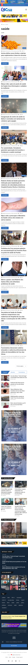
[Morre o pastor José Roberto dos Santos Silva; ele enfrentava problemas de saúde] (14, 269)
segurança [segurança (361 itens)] (21, 605)
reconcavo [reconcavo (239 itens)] (10, 605)
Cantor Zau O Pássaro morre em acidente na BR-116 (6, 508)
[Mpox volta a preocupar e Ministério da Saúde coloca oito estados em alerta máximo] (14, 205)
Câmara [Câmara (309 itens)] (17, 600)
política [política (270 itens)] (22, 602)
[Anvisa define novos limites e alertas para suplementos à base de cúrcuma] (14, 42)
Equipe (13, 657)
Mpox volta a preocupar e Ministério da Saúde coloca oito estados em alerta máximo (13, 218)
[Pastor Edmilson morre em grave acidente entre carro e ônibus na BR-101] (5, 577)
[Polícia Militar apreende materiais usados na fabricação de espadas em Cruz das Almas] (7, 484)
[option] (14, 530)
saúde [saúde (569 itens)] (15, 605)
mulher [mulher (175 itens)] (13, 602)
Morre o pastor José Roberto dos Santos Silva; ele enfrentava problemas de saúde (12, 282)
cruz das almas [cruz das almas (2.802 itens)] (11, 600)
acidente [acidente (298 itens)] (3, 597)
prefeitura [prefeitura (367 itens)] (4, 605)
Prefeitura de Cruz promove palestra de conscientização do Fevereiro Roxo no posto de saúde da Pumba (13, 250)
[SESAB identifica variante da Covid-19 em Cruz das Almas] (5, 398)
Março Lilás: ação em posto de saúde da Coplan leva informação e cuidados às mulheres (14, 86)
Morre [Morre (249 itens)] (8, 602)
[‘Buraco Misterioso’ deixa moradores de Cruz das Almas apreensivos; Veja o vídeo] (5, 391)
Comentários (22, 372)
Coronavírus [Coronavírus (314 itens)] (19, 597)
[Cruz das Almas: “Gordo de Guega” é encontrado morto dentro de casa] (5, 378)
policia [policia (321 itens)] (17, 602)
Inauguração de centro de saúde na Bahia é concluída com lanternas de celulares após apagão (13, 119)
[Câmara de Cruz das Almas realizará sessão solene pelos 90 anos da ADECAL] (23, 587)
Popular (5, 372)
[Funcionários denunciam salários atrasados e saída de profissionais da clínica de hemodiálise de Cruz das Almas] (14, 337)
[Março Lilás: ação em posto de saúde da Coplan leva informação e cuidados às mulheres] (14, 73)
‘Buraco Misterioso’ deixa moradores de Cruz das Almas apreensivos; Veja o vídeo (17, 391)
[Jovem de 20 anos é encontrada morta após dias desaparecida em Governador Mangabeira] (14, 587)
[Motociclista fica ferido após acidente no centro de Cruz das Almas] (5, 587)
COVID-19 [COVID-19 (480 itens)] (4, 600)
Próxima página (21, 366)
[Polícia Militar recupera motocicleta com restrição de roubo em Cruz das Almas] (21, 484)
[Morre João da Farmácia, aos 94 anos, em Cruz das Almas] (5, 405)
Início (3, 24)
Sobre (10, 657)
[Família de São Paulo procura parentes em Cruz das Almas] (5, 384)
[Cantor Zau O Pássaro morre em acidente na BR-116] (7, 501)
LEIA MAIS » (4, 63)
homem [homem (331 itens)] (3, 602)
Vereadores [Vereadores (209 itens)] (4, 607)
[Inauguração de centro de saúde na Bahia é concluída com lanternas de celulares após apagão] (14, 106)
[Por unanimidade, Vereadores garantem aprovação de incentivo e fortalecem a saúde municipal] (14, 137)
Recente (13, 372)
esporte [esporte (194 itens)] (22, 600)
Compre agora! (19, 657)
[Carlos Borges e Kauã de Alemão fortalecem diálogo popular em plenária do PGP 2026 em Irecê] (23, 582)
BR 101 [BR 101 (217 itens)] (13, 597)
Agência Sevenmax (16, 654)
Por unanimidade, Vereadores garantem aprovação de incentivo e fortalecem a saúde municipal (12, 150)
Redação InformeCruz (6, 51)
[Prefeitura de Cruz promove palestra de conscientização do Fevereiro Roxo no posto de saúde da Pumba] (14, 237)
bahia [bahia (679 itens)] (8, 597)
